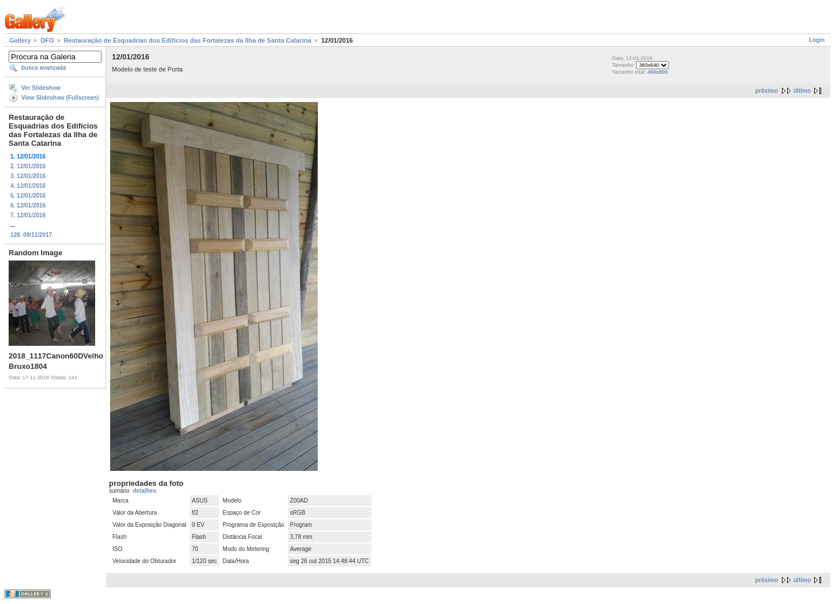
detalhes (144, 491)
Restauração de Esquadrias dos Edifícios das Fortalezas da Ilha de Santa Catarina (187, 40)
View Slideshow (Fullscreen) (60, 98)
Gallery (20, 40)
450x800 (658, 72)
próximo (766, 91)
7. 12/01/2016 (28, 215)
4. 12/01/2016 (28, 186)
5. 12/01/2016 (28, 195)
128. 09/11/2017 (31, 235)
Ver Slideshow (41, 88)
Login (817, 40)
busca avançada (43, 68)
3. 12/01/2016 (28, 176)
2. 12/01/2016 (28, 166)
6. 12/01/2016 (28, 205)
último (802, 91)
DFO (47, 40)
